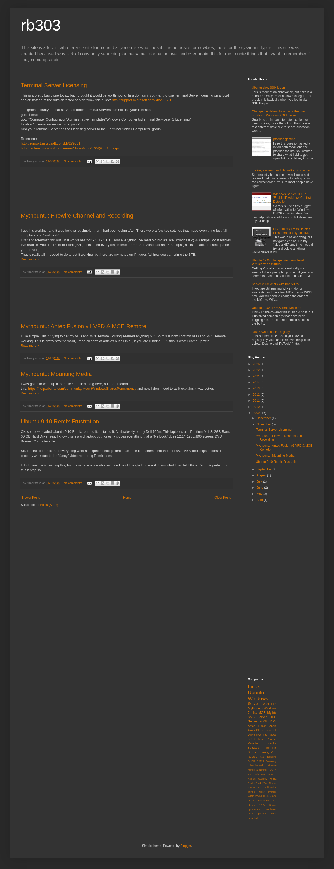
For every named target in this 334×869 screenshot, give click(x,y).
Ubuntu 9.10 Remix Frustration (60, 421)
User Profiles (267, 791)
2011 (257, 401)
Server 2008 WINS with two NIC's (275, 284)
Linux (254, 686)
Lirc (254, 713)
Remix (272, 778)
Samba (271, 743)
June (260, 487)
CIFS (259, 730)
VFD (274, 752)
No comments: (73, 161)
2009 (257, 413)
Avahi (251, 730)
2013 (257, 388)
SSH (260, 787)
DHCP (251, 761)
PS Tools (253, 774)
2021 (257, 376)
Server (253, 704)
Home (127, 497)
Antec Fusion (257, 725)
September (265, 469)
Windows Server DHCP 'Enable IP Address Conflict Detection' (292, 197)
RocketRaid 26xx (257, 783)
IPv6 (259, 734)
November (264, 424)
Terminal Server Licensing (54, 85)
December (264, 418)
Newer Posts (31, 497)
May (260, 494)
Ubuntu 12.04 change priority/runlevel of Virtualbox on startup (279, 262)
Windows (258, 698)
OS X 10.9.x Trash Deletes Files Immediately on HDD (291, 231)
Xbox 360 (271, 796)
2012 (257, 395)
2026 (257, 364)
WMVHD (260, 796)
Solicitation (270, 787)
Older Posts (222, 497)
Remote (253, 743)
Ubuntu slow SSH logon (268, 87)
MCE (261, 713)
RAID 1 (271, 774)
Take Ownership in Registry (271, 332)
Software (253, 747)
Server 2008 (257, 721)
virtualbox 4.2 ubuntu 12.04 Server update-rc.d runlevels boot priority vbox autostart (262, 809)
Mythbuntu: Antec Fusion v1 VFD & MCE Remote (83, 326)
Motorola (253, 769)
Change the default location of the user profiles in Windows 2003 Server (279, 113)
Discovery (270, 761)
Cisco (267, 730)
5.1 (262, 756)
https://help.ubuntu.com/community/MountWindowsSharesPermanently (82, 389)
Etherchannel (255, 765)
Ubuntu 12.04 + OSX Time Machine (276, 308)
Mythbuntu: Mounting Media (56, 374)
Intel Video (269, 734)
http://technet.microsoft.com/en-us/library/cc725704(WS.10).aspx (70, 148)
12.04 (272, 721)
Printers (271, 739)
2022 (257, 370)
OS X (273, 769)
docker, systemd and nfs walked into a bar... (282, 170)
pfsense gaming (284, 139)
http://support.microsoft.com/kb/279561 (141, 100)
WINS (251, 796)
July (260, 481)
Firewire (271, 765)
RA (263, 774)
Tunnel (251, 791)
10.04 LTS (269, 704)
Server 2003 (267, 717)
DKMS (260, 761)
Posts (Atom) (49, 505)
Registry (262, 778)
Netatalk (263, 769)
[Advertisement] (126, 189)
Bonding (271, 756)
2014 (257, 382)
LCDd (251, 739)
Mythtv (271, 713)
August (262, 475)
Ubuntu (256, 692)
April (260, 500)
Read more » (30, 259)
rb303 (41, 25)
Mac (261, 739)
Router (273, 783)
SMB (251, 717)
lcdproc (252, 756)
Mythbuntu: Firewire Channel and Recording (77, 215)
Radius (252, 778)
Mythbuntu (255, 708)
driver (251, 800)
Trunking (263, 752)
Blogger (185, 846)
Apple (273, 725)
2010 (257, 407)
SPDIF (251, 787)
